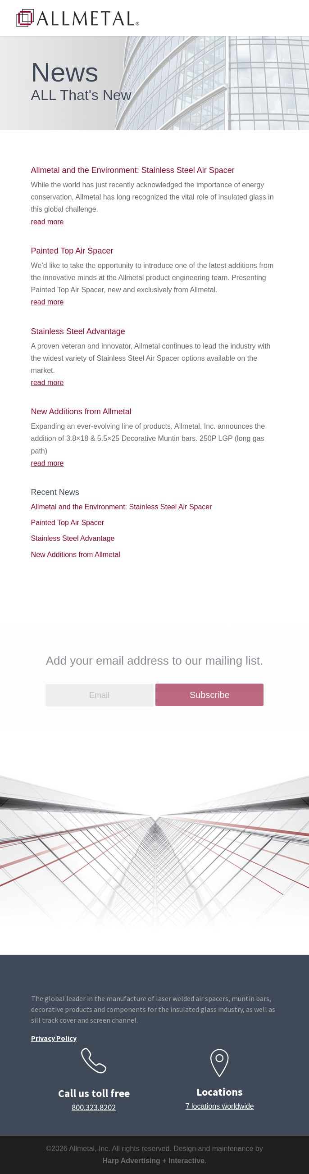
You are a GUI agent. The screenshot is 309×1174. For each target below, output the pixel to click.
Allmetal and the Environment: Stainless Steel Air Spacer (133, 170)
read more (47, 222)
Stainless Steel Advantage (78, 331)
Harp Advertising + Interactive (153, 1161)
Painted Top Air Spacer (72, 250)
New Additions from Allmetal (81, 411)
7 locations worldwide (220, 1106)
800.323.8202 (94, 1107)
